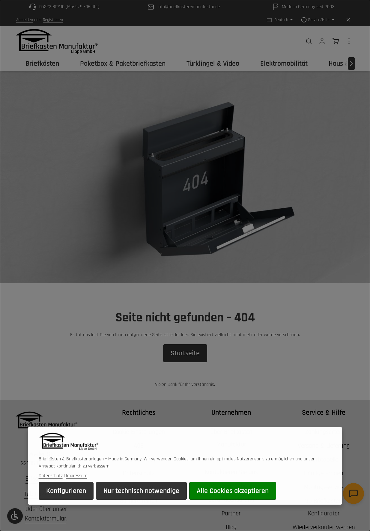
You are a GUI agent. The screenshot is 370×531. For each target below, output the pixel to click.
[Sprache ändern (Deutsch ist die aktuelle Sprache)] (280, 20)
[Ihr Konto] (322, 41)
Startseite (185, 353)
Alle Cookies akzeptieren (233, 499)
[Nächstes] (351, 63)
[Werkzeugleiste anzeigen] (15, 516)
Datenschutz (51, 484)
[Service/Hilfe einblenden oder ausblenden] (317, 20)
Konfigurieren (66, 499)
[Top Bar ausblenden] (348, 20)
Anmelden (24, 19)
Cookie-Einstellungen (139, 432)
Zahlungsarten (323, 432)
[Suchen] (309, 41)
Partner (231, 513)
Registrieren (53, 19)
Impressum (76, 484)
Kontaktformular (45, 519)
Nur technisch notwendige (141, 499)
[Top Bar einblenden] (349, 41)
